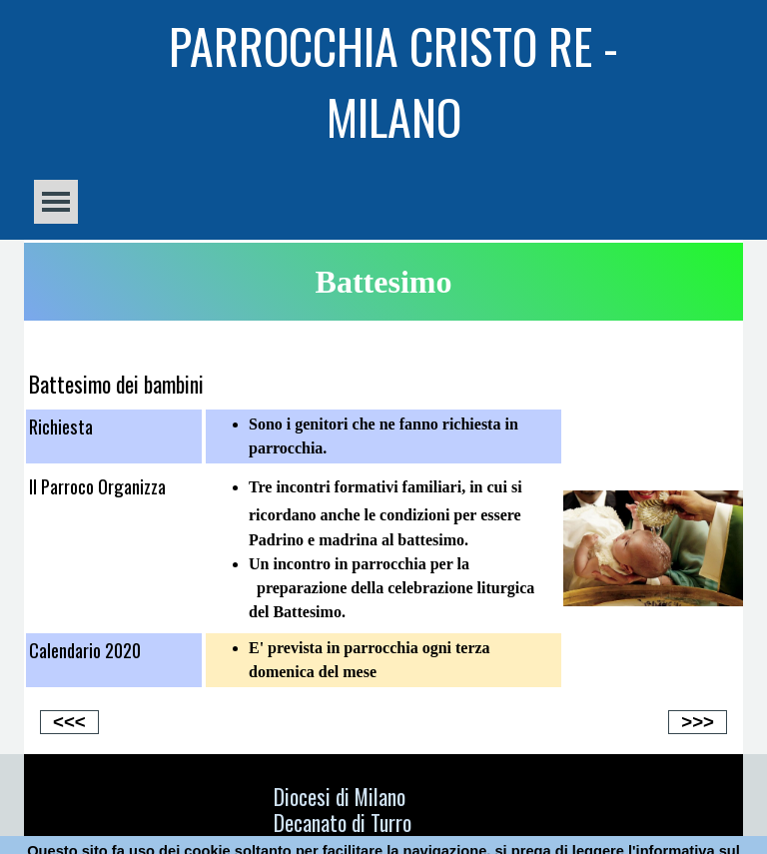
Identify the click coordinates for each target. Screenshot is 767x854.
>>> (697, 721)
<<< (69, 721)
